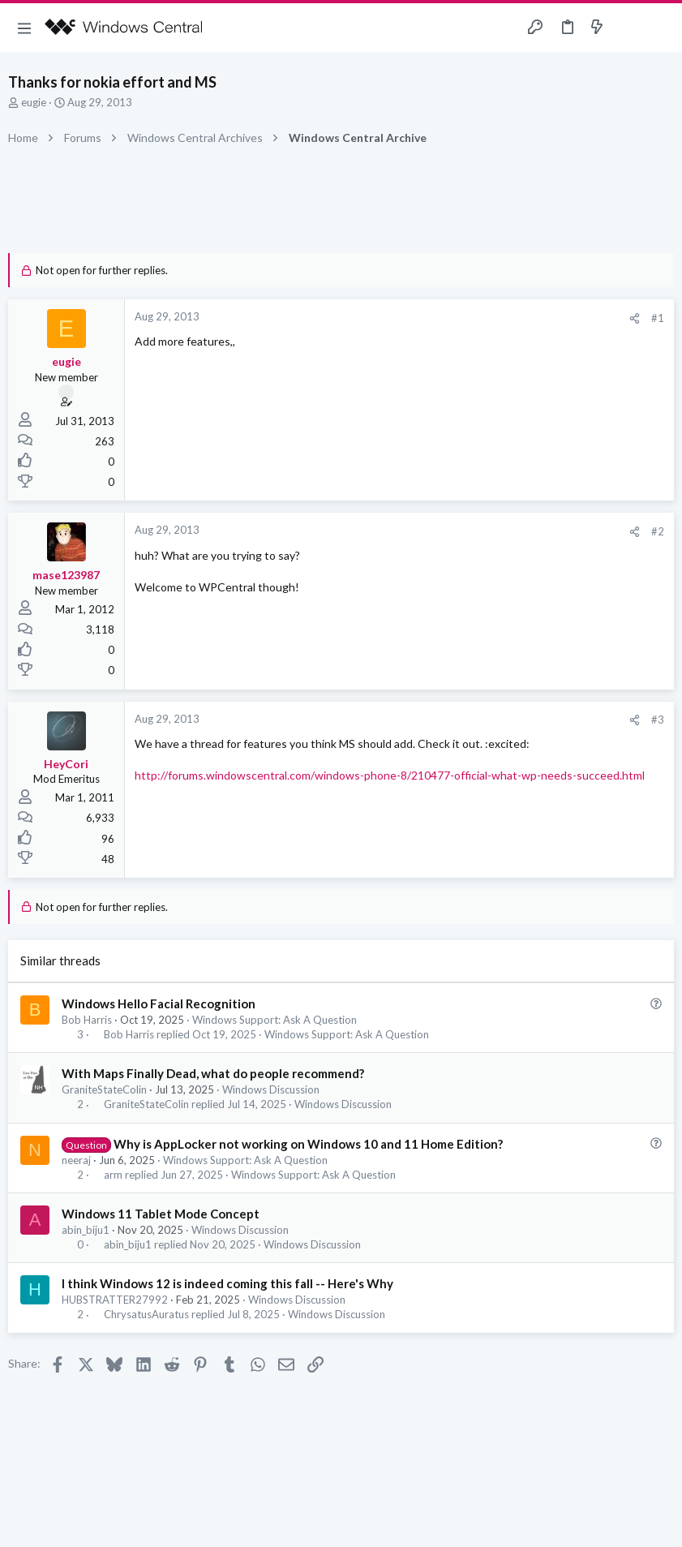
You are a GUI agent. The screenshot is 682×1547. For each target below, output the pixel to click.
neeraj (76, 1160)
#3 (657, 719)
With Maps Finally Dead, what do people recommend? (213, 1073)
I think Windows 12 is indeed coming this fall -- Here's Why (227, 1283)
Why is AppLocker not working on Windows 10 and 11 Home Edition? (308, 1144)
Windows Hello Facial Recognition (158, 1003)
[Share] (635, 318)
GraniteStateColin (104, 1089)
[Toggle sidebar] (628, 27)
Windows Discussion (271, 1089)
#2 (657, 531)
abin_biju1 (85, 1229)
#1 (657, 318)
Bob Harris (87, 1019)
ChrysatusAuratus (146, 1314)
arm (113, 1175)
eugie (33, 102)
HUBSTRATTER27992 (115, 1299)
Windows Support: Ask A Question (274, 1019)
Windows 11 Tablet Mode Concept (161, 1213)
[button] (24, 27)
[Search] (660, 28)
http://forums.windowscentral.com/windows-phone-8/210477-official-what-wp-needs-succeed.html (390, 775)
